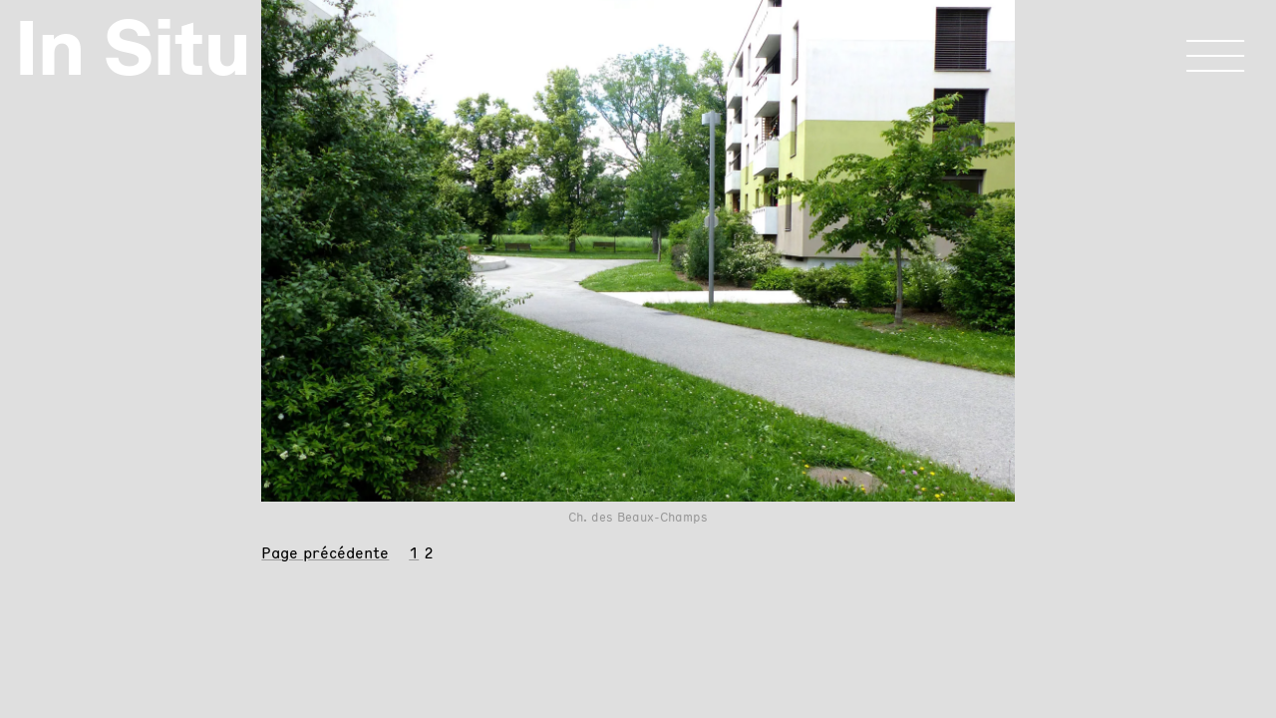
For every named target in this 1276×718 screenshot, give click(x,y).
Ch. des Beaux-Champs (638, 518)
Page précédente (325, 553)
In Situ (133, 47)
